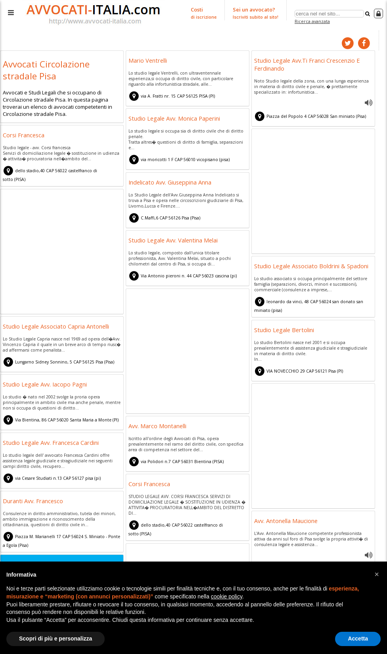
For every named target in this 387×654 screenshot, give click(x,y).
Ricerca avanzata (312, 21)
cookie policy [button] (226, 596)
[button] (376, 574)
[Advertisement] (313, 191)
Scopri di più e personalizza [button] (55, 638)
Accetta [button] (358, 638)
